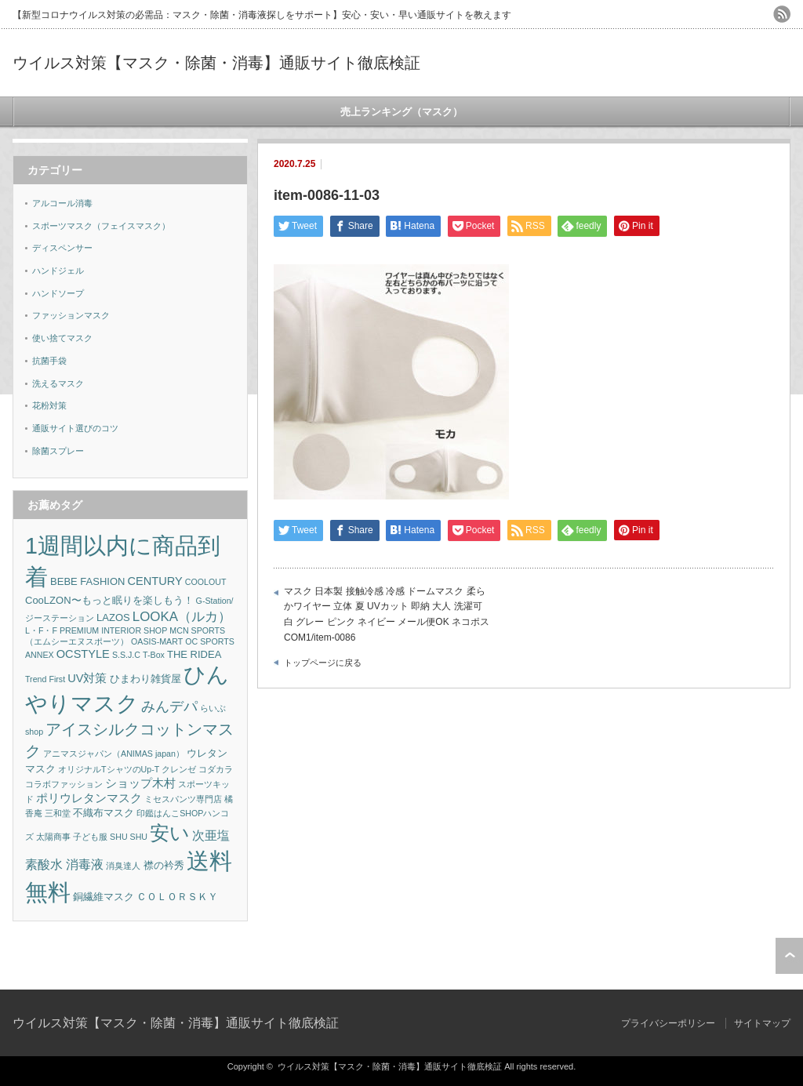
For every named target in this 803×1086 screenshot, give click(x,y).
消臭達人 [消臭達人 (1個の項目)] (123, 865)
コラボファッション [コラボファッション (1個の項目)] (64, 784)
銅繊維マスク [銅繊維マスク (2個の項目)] (103, 897)
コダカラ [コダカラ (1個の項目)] (215, 769)
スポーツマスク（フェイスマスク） (101, 226)
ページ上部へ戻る (789, 956)
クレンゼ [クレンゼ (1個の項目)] (179, 769)
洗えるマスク (58, 383)
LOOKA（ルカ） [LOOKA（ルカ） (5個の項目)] (182, 616)
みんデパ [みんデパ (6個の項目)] (169, 706)
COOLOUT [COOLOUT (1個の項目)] (206, 582)
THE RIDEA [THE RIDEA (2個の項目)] (194, 654)
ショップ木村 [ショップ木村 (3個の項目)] (140, 783)
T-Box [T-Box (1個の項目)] (154, 654)
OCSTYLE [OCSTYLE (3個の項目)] (83, 654)
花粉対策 (49, 405)
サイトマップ (762, 1023)
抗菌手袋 (49, 360)
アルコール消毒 (62, 203)
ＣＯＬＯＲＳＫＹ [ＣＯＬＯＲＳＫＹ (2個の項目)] (177, 897)
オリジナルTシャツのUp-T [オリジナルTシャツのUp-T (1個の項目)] (108, 769)
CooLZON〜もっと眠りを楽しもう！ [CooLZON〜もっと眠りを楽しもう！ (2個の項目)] (109, 600)
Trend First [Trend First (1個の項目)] (45, 679)
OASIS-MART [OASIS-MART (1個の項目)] (157, 641)
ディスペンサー (62, 247)
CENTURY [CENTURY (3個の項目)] (155, 581)
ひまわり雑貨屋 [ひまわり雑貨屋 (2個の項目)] (145, 679)
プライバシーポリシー (668, 1023)
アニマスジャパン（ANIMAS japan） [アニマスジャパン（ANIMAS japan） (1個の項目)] (113, 753)
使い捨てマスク (62, 338)
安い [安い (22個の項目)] (170, 833)
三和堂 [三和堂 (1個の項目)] (58, 813)
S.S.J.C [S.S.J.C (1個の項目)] (126, 654)
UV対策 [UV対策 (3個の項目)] (87, 678)
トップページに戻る (323, 662)
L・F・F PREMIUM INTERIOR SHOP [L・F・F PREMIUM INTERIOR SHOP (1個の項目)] (96, 630)
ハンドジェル (58, 270)
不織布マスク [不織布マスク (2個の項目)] (103, 813)
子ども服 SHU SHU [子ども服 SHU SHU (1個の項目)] (110, 836)
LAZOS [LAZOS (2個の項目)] (113, 617)
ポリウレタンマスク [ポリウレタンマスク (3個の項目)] (89, 798)
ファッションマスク (71, 315)
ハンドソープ (58, 293)
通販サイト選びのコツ (75, 428)
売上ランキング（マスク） (401, 112)
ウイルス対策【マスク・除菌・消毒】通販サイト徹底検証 (216, 62)
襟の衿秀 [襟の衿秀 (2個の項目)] (164, 865)
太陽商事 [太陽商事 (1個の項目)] (53, 836)
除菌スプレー (58, 451)
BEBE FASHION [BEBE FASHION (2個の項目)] (87, 581)
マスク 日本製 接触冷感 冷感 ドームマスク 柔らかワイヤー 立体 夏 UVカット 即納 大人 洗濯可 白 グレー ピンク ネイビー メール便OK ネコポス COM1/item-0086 (386, 614)
